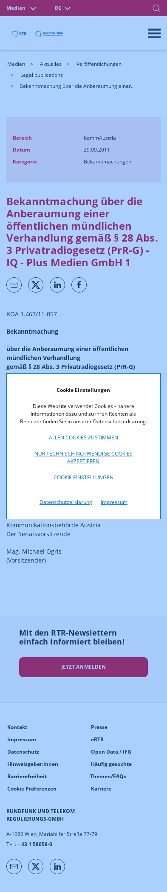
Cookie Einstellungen (83, 477)
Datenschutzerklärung (66, 502)
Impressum (114, 502)
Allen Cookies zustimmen (83, 437)
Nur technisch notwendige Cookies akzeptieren (83, 457)
